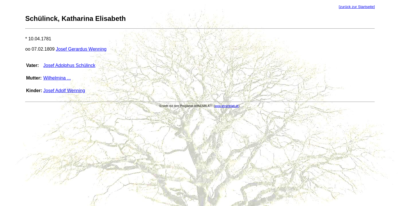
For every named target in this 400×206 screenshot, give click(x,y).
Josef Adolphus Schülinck (69, 65)
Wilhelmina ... (57, 78)
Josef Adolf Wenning (64, 90)
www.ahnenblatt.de (226, 106)
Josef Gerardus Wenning (81, 49)
